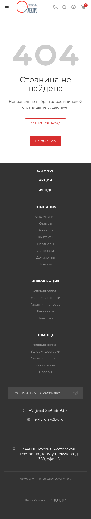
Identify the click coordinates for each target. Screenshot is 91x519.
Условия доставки (45, 298)
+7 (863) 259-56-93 (46, 411)
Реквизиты (46, 311)
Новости (45, 264)
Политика (45, 318)
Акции (45, 180)
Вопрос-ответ (45, 365)
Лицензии (45, 251)
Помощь (46, 335)
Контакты (45, 237)
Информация (46, 281)
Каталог (45, 170)
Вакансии (45, 230)
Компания (45, 207)
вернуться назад (45, 123)
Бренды (45, 190)
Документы (45, 257)
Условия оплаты (45, 291)
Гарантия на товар (45, 304)
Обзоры (45, 372)
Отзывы (45, 223)
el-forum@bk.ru (48, 419)
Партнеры (45, 244)
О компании (45, 216)
